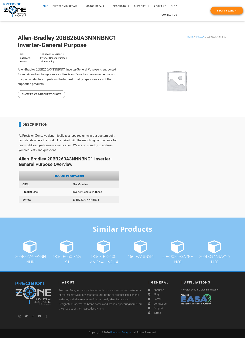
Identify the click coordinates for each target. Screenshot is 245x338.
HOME (44, 6)
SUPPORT (141, 6)
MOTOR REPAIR (97, 6)
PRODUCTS (121, 6)
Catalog (200, 37)
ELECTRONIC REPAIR (67, 6)
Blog (174, 6)
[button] (226, 11)
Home (190, 37)
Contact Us (169, 15)
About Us (160, 6)
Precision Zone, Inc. (121, 332)
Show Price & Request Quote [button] (41, 94)
